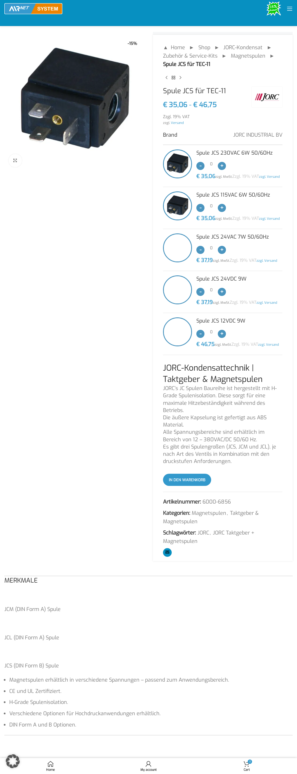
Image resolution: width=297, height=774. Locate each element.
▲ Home (174, 47)
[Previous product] (166, 77)
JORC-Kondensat (242, 47)
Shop (204, 47)
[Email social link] (167, 552)
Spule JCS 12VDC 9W (220, 320)
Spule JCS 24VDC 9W (221, 278)
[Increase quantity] (222, 166)
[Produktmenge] (211, 164)
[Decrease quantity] (200, 166)
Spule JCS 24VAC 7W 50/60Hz (232, 236)
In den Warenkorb (187, 479)
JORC (203, 532)
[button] (13, 761)
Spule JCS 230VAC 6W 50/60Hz (234, 152)
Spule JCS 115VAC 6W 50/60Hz (233, 194)
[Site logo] (33, 8)
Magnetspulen (248, 55)
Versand (177, 122)
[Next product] (180, 77)
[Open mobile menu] (290, 8)
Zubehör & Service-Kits (190, 55)
